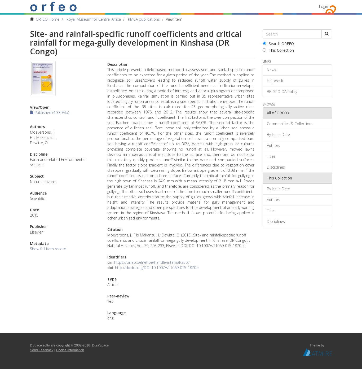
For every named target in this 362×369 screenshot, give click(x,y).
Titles (271, 156)
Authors (273, 145)
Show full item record (48, 248)
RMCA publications (144, 19)
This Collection (278, 50)
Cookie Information (70, 350)
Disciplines (276, 167)
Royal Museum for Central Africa (94, 19)
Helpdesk (275, 80)
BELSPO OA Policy (282, 91)
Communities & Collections (290, 123)
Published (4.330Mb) (49, 112)
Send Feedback (41, 350)
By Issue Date (278, 134)
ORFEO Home (47, 19)
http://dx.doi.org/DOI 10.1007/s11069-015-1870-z (157, 267)
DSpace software (42, 345)
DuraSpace (100, 345)
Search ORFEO (278, 43)
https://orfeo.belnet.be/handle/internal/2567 (152, 262)
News (271, 69)
